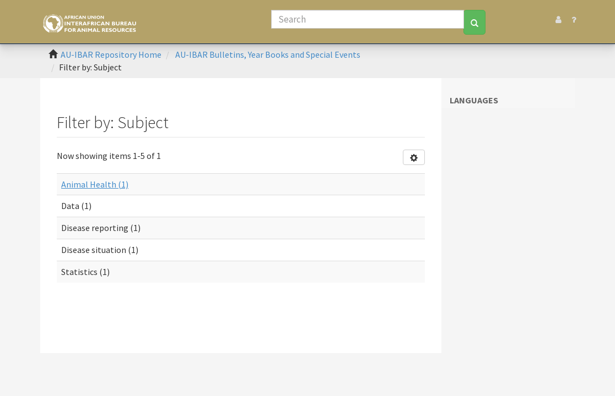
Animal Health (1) (94, 184)
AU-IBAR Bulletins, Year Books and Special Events (267, 54)
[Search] (367, 19)
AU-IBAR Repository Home (111, 54)
